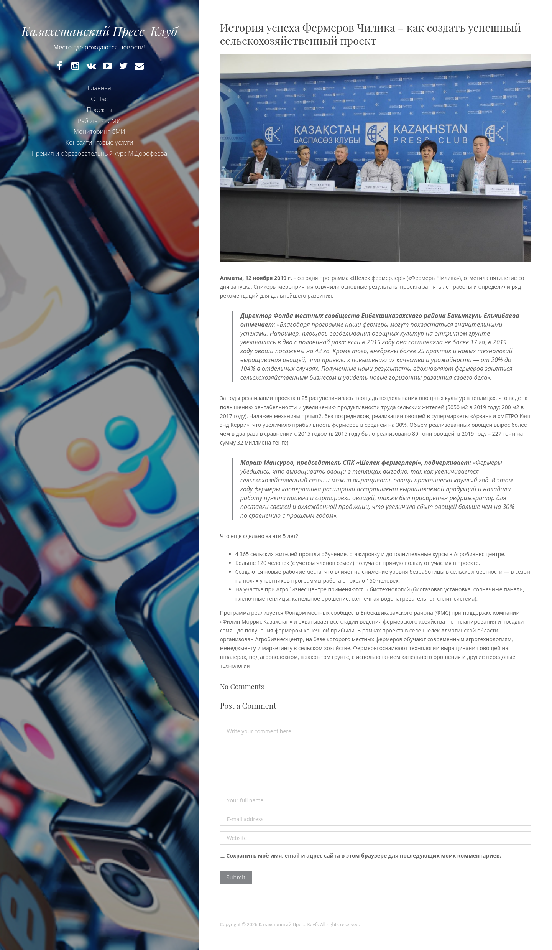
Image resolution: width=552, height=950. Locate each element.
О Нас (99, 99)
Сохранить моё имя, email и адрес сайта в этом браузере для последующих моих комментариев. (363, 855)
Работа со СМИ (99, 121)
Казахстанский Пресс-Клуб (99, 31)
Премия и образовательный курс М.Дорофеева (99, 153)
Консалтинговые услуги (99, 142)
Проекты (99, 109)
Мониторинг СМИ (99, 131)
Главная (99, 88)
